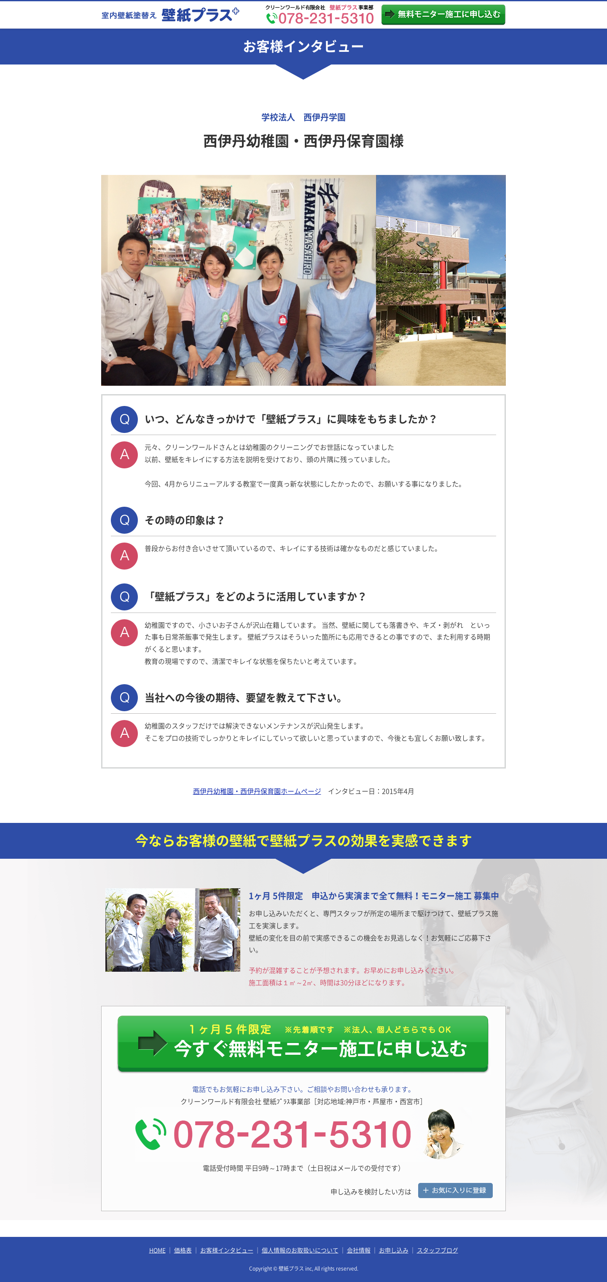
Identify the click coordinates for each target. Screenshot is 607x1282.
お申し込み (393, 1250)
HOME (157, 1250)
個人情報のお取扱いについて (300, 1250)
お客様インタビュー (226, 1250)
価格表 (183, 1250)
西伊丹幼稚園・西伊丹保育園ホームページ (257, 791)
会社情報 (359, 1250)
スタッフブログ (437, 1250)
